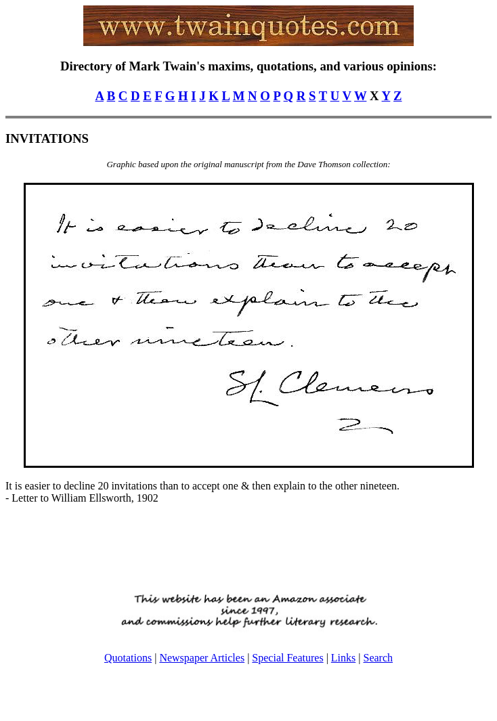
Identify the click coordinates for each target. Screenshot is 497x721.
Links (343, 657)
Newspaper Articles (201, 657)
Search (378, 657)
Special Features (287, 657)
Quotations (128, 657)
